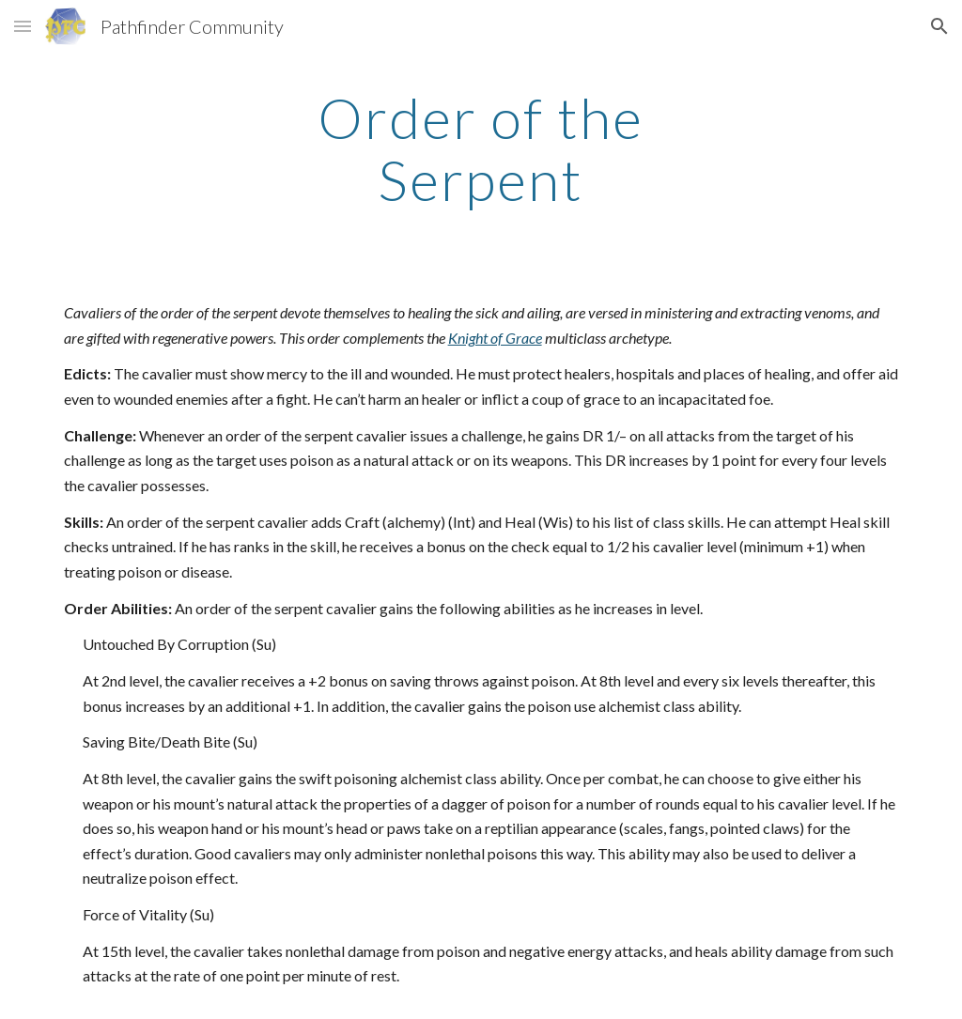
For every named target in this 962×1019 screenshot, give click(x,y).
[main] (480, 148)
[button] (22, 26)
